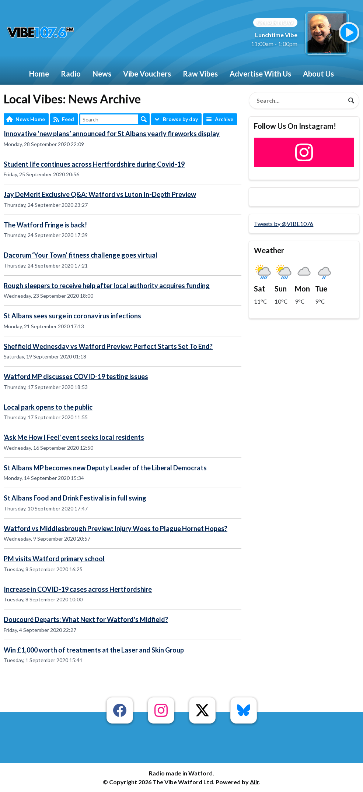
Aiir (254, 781)
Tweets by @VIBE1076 (283, 223)
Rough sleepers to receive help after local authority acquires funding (107, 286)
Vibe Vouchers (147, 73)
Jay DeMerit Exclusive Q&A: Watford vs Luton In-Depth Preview (100, 194)
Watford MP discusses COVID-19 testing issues (76, 376)
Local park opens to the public (48, 407)
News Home (30, 119)
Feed (68, 119)
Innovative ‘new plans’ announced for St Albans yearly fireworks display (112, 134)
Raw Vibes (200, 73)
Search (144, 119)
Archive (224, 119)
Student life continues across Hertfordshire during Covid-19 (94, 164)
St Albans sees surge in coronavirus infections (72, 316)
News (102, 73)
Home (39, 73)
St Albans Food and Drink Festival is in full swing (75, 498)
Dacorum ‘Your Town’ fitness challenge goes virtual (80, 255)
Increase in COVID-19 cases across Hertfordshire (78, 589)
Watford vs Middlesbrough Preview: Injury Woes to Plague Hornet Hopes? (115, 528)
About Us (318, 73)
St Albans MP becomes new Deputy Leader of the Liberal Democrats (105, 468)
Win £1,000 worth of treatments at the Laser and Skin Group (94, 650)
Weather (269, 250)
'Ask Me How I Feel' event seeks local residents (74, 437)
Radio (71, 73)
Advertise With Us (260, 73)
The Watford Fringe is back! (45, 225)
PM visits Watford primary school (54, 559)
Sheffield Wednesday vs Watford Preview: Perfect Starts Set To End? (108, 346)
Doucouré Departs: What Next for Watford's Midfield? (86, 619)
